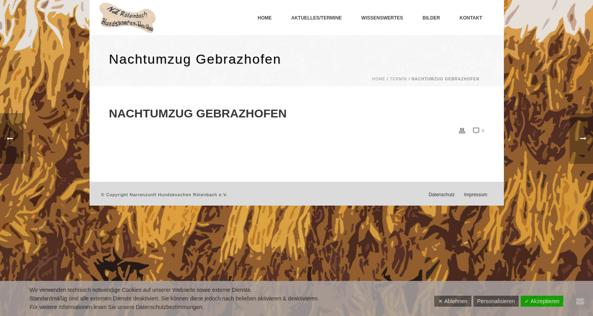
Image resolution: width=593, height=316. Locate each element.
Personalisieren (496, 301)
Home (265, 18)
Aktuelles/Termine (316, 18)
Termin (398, 79)
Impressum (475, 194)
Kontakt (471, 18)
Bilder (431, 18)
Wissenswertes (382, 18)
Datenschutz (441, 194)
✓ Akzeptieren (542, 301)
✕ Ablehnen (452, 301)
